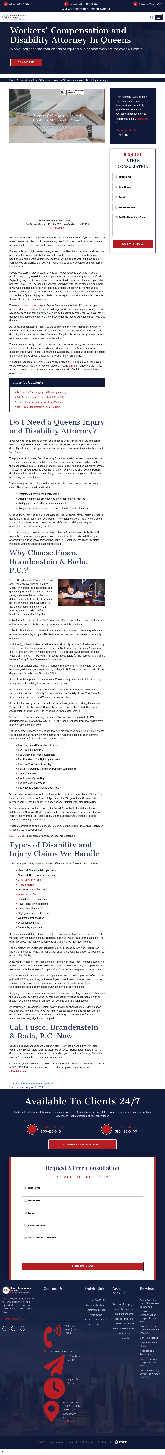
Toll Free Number (52, 1126)
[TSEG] (114, 1448)
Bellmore (117, 1304)
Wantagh (123, 1343)
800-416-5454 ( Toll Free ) (70, 1330)
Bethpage (128, 1304)
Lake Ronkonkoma (123, 1314)
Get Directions (69, 1425)
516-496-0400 (25, 3)
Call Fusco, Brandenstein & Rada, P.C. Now (40, 407)
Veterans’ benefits (28, 894)
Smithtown (123, 1333)
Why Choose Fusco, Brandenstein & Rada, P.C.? (43, 397)
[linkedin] (13, 1328)
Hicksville (118, 1309)
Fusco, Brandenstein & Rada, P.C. (39, 1083)
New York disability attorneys (30, 305)
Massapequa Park (123, 1318)
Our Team (100, 1305)
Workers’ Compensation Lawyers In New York (148, 1316)
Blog (103, 1309)
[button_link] (150, 17)
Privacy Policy (95, 1329)
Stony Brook (123, 1338)
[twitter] (22, 1328)
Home (90, 1300)
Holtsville (129, 1309)
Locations (98, 1314)
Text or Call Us (123, 1126)
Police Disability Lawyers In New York (148, 1362)
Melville (117, 1323)
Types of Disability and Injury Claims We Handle (43, 402)
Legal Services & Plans (149, 1344)
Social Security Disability (31, 879)
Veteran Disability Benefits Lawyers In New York (149, 1374)
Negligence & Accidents (147, 1352)
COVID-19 (99, 1300)
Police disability (26, 884)
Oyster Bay (128, 1323)
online (72, 365)
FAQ (90, 1314)
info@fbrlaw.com (18, 1070)
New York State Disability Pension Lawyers (149, 1330)
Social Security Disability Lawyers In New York (149, 1303)
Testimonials (93, 1309)
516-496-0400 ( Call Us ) (64, 1352)
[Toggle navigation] (159, 17)
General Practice (149, 1337)
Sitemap (95, 1324)
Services (89, 1305)
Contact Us (96, 1319)
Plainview (123, 1328)
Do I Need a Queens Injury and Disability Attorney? (45, 393)
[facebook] (4, 1328)
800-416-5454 (94, 3)
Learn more (15, 836)
